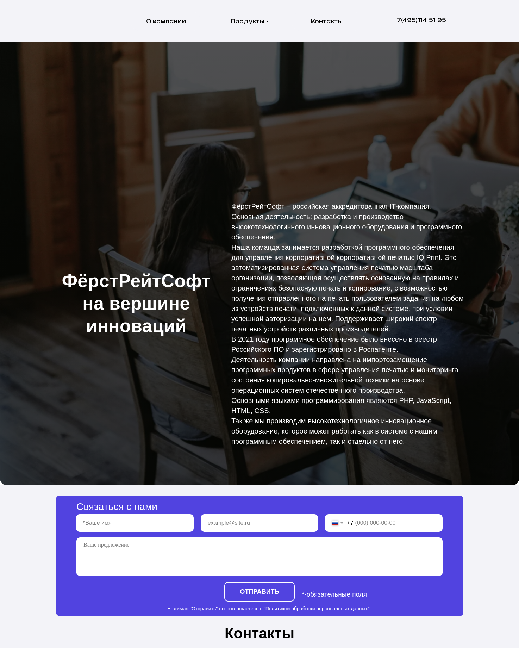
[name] (135, 523)
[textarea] (259, 556)
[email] (259, 523)
